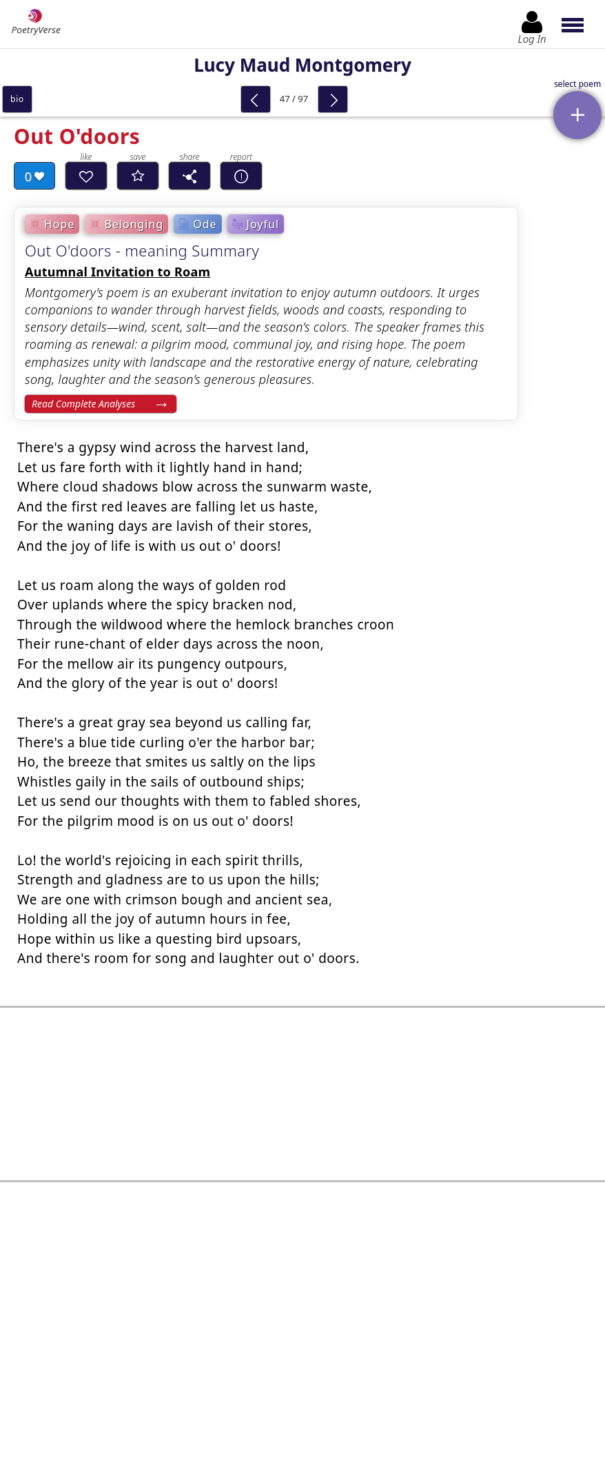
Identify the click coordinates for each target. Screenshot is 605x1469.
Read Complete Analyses (83, 403)
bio (17, 99)
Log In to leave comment (302, 1351)
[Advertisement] (302, 1077)
